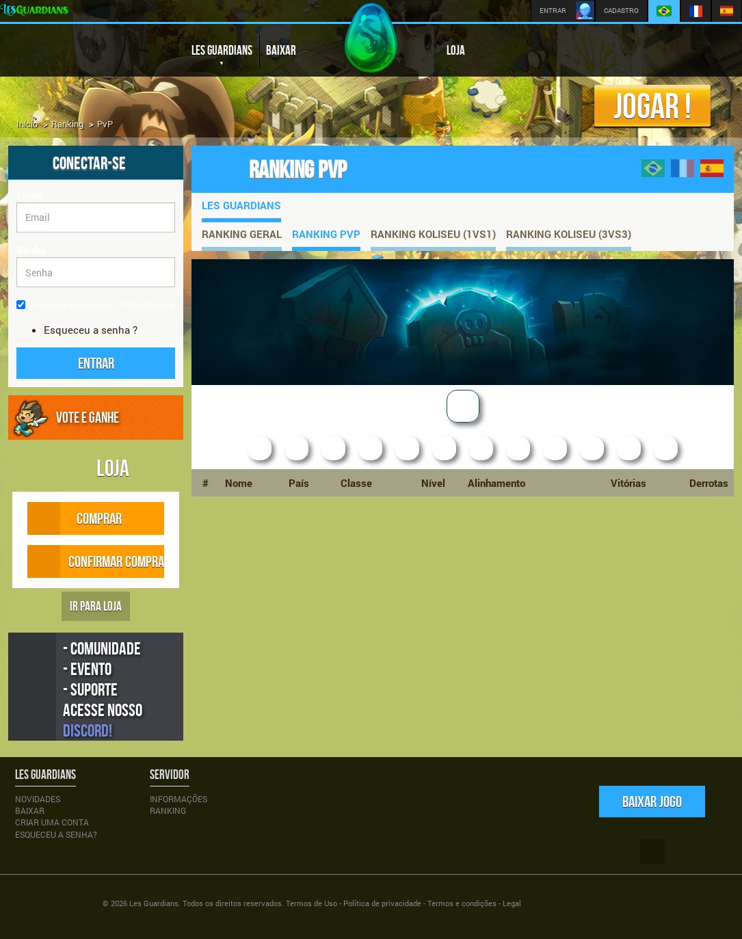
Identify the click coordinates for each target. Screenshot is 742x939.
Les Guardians (241, 205)
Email (29, 195)
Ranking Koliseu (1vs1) (433, 234)
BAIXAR (281, 50)
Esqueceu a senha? (56, 834)
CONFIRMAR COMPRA (95, 561)
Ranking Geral (242, 234)
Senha (30, 249)
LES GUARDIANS (222, 55)
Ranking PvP (326, 234)
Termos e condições (461, 903)
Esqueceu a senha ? (90, 329)
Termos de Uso (311, 903)
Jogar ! (652, 105)
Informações (178, 798)
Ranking (67, 124)
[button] (95, 363)
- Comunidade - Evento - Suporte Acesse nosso (102, 689)
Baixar (29, 810)
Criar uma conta (52, 822)
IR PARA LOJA (96, 606)
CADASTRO (621, 10)
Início (27, 124)
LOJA (456, 50)
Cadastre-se (147, 304)
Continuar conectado (63, 305)
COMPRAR (87, 518)
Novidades (37, 798)
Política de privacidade (382, 903)
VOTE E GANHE (87, 417)
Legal (512, 903)
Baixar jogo (652, 801)
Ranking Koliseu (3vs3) (568, 234)
